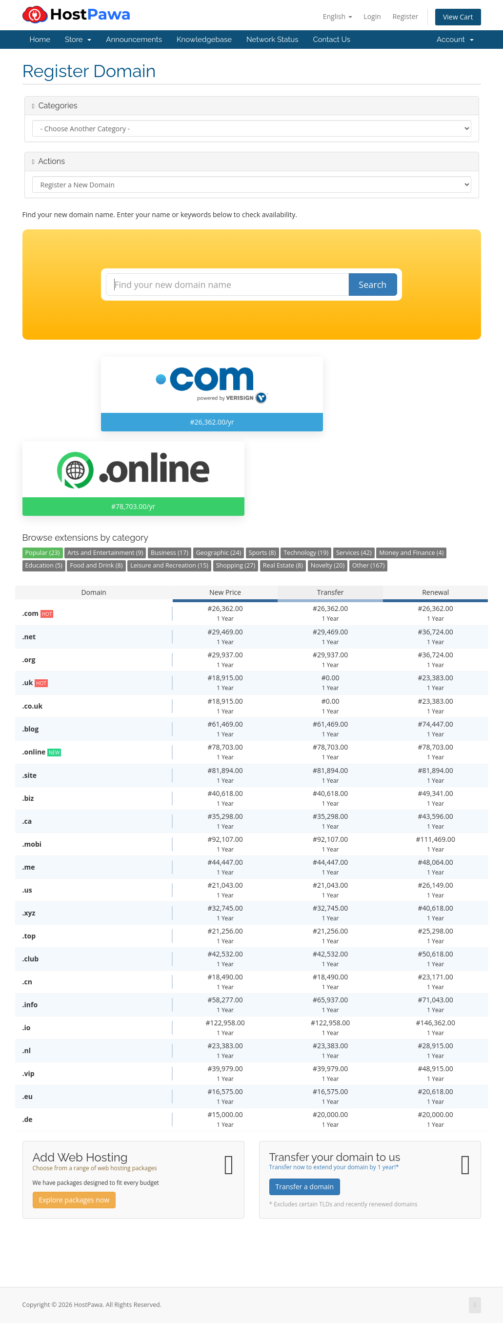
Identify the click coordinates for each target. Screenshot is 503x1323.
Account (455, 39)
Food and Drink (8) (96, 565)
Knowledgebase (204, 39)
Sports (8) (262, 553)
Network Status (272, 39)
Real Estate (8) (283, 565)
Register (405, 16)
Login (372, 16)
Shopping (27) (235, 565)
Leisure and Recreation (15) (169, 565)
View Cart (458, 16)
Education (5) (43, 565)
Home (40, 39)
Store (78, 39)
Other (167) (368, 565)
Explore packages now (74, 1199)
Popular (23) (42, 553)
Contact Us (331, 39)
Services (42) (354, 553)
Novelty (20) (328, 565)
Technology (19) (305, 553)
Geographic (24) (218, 553)
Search (372, 284)
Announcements (134, 39)
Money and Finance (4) (411, 553)
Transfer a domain (305, 1186)
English (337, 16)
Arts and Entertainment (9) (105, 553)
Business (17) (169, 553)
